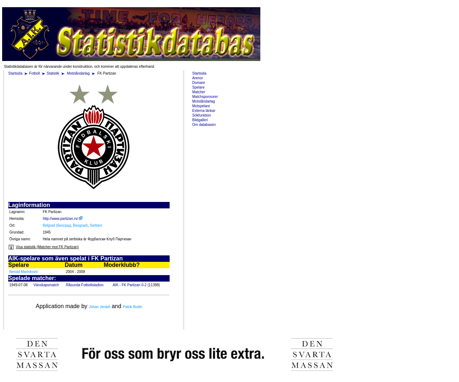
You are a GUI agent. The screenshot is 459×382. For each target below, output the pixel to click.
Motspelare (201, 106)
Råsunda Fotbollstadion (85, 285)
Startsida (15, 73)
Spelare (198, 87)
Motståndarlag (79, 73)
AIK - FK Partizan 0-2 (129, 285)
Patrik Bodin (132, 307)
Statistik (53, 73)
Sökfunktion (201, 115)
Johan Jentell (99, 307)
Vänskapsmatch (46, 285)
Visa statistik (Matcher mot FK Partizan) (43, 247)
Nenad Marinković (23, 272)
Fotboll (34, 73)
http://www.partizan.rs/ (62, 219)
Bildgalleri (200, 120)
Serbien (96, 225)
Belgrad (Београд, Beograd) (65, 225)
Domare (198, 83)
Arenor (197, 78)
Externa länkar (203, 111)
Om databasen (204, 125)
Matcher (198, 92)
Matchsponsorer (205, 97)
